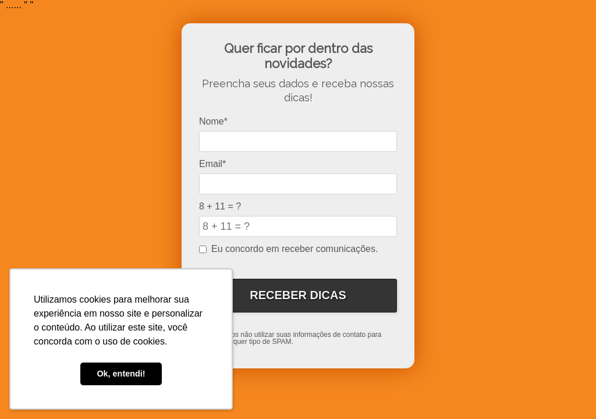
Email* (212, 164)
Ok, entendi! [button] (121, 373)
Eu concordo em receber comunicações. (288, 249)
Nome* (213, 121)
